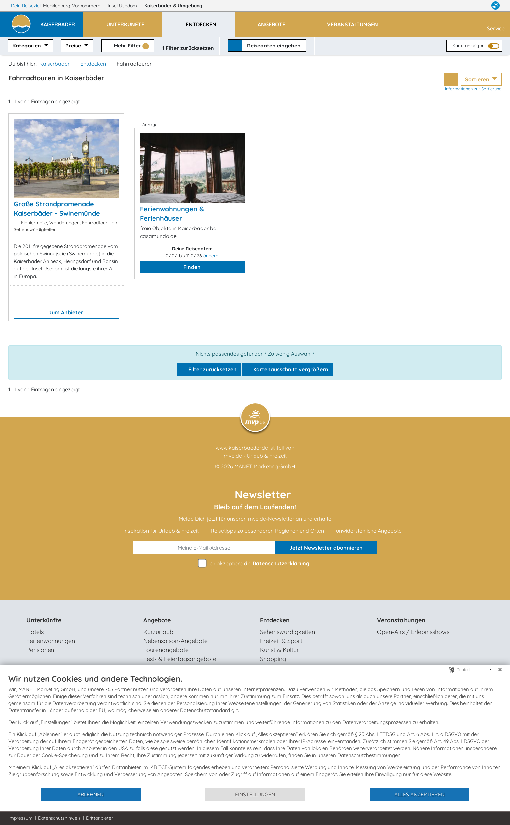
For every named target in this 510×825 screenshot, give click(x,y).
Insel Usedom (123, 6)
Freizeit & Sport (281, 641)
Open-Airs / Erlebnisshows (413, 632)
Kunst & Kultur (279, 650)
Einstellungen (255, 794)
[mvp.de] (495, 5)
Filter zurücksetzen (209, 369)
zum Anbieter (66, 312)
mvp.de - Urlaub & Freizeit (255, 455)
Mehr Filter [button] (128, 45)
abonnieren (326, 548)
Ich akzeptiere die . (255, 563)
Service (496, 24)
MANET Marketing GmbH (264, 466)
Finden (192, 267)
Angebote (157, 620)
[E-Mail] (204, 547)
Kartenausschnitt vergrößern (287, 369)
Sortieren (478, 79)
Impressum (20, 818)
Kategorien (27, 45)
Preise (73, 45)
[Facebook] (469, 5)
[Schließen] (500, 670)
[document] (255, 730)
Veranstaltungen (401, 620)
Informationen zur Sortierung (473, 88)
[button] (61, 21)
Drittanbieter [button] (99, 818)
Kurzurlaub (158, 632)
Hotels (35, 632)
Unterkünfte (43, 620)
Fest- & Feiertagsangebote (179, 659)
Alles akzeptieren (419, 794)
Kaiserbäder (176, 6)
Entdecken (93, 63)
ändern (210, 256)
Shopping (273, 659)
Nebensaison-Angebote (175, 641)
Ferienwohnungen (50, 641)
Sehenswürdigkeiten (287, 632)
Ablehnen (90, 794)
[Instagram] (482, 5)
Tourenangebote (166, 650)
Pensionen (40, 650)
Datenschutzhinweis (59, 818)
